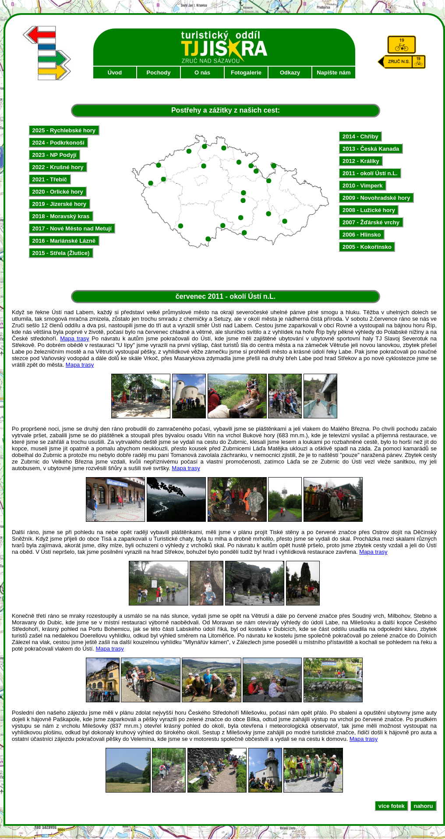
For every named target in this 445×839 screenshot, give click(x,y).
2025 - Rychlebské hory (64, 130)
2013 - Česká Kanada (371, 148)
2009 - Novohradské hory (376, 198)
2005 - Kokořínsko (367, 247)
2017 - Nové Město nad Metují (72, 228)
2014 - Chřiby (360, 136)
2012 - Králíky (361, 161)
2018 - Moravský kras (61, 216)
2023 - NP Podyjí (54, 155)
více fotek (391, 805)
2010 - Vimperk (363, 185)
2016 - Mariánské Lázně (64, 240)
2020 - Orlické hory (57, 191)
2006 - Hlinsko (362, 234)
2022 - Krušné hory (58, 167)
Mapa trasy (74, 338)
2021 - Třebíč (49, 179)
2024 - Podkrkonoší (58, 142)
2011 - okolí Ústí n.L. (370, 173)
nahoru (423, 805)
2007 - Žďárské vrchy (371, 222)
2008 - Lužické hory (369, 210)
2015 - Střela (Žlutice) (61, 253)
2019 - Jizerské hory (59, 204)
